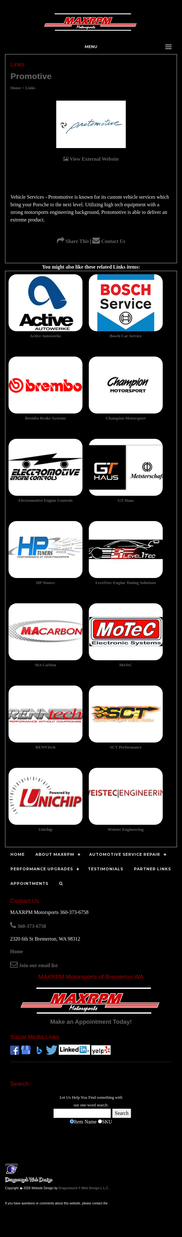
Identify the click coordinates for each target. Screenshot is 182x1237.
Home (16, 951)
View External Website (91, 159)
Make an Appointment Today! (91, 1021)
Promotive (31, 76)
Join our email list (34, 965)
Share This (73, 241)
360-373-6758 (28, 926)
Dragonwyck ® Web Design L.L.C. (83, 1188)
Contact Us (108, 241)
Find (92, 1097)
